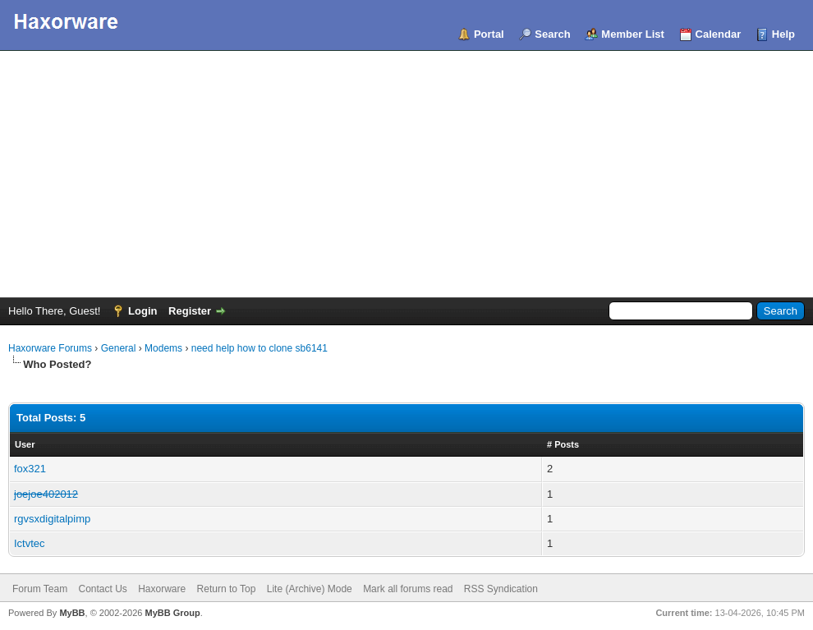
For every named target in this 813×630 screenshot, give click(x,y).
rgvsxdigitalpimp (52, 519)
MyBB (72, 613)
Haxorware (162, 589)
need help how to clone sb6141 (259, 348)
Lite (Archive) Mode (309, 589)
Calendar (719, 34)
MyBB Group (172, 613)
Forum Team (39, 589)
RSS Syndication (501, 589)
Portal (489, 34)
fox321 (30, 468)
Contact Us (102, 589)
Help (783, 34)
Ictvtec (29, 543)
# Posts (563, 444)
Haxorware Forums (50, 348)
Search (552, 34)
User (24, 444)
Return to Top (226, 589)
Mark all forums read (407, 589)
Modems (163, 348)
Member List (632, 34)
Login (142, 311)
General (118, 348)
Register (189, 311)
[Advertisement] (406, 174)
